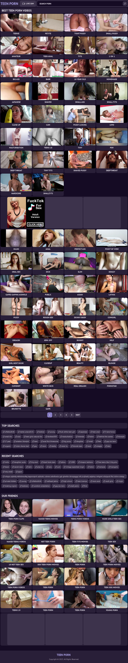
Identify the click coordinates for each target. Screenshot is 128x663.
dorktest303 (52, 436)
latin (30, 467)
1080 (73, 462)
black (7, 467)
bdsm (92, 436)
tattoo (63, 462)
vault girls (109, 481)
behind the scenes (106, 436)
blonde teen (77, 446)
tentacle (102, 467)
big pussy (67, 441)
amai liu (65, 446)
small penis (74, 486)
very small (8, 472)
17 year (7, 441)
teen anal (96, 432)
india (7, 462)
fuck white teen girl (67, 432)
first (85, 486)
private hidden (10, 481)
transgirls (114, 467)
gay (35, 446)
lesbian (41, 432)
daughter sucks (20, 462)
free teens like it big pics (107, 462)
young (52, 432)
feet (99, 441)
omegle (99, 446)
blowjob (121, 436)
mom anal (96, 481)
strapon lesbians (86, 462)
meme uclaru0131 (27, 432)
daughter (79, 441)
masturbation (67, 436)
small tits (8, 436)
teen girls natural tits (34, 436)
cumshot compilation (42, 486)
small (91, 441)
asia (50, 467)
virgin (120, 481)
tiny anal (34, 462)
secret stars (18, 467)
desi (108, 446)
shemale (81, 436)
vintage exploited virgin (75, 467)
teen (36, 441)
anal (89, 446)
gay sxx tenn (111, 441)
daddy (53, 446)
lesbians (25, 486)
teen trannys (82, 481)
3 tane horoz (110, 432)
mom (44, 446)
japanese (83, 432)
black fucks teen (49, 462)
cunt (58, 467)
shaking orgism (11, 486)
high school (67, 481)
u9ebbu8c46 (9, 432)
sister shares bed (22, 446)
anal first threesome (50, 441)
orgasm (7, 446)
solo (18, 436)
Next (78, 415)
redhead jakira (52, 481)
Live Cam (30, 3)
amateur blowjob (22, 441)
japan (20, 472)
